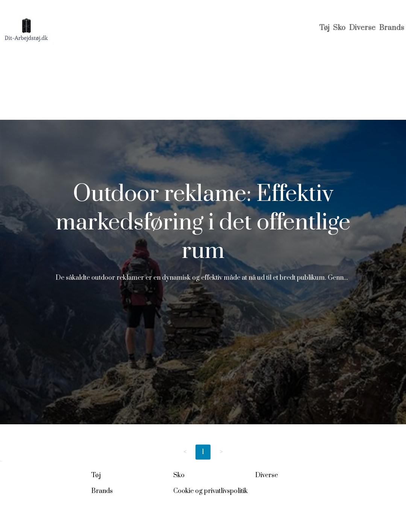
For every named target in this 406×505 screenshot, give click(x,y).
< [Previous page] (185, 452)
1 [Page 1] (203, 452)
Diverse (362, 28)
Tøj (324, 28)
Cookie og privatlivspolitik (210, 491)
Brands (391, 28)
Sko (339, 28)
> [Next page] (221, 452)
